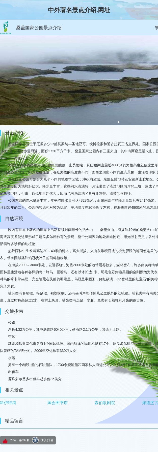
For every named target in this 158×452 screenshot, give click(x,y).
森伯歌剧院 (105, 403)
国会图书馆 (57, 403)
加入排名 (47, 440)
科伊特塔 (8, 403)
